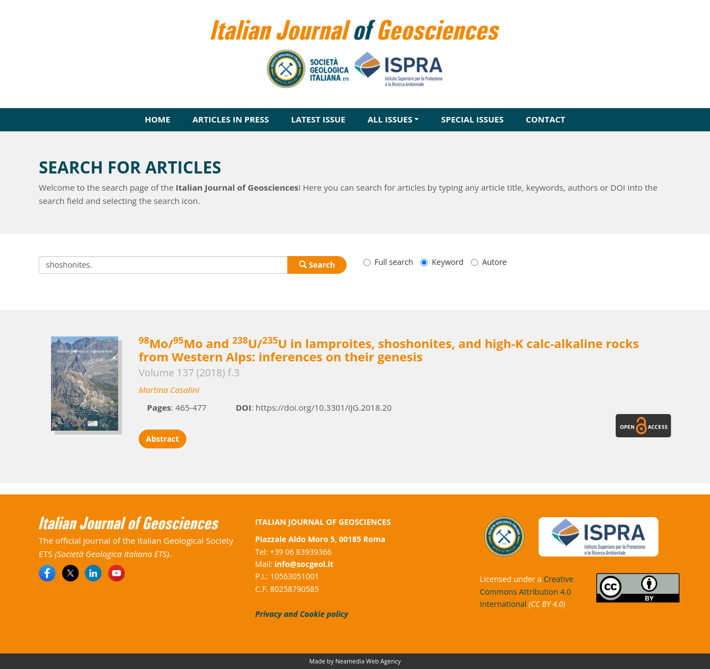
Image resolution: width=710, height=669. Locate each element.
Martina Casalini (169, 389)
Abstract (162, 438)
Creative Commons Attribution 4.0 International (527, 591)
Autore (488, 262)
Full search (388, 262)
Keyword (441, 262)
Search (317, 264)
